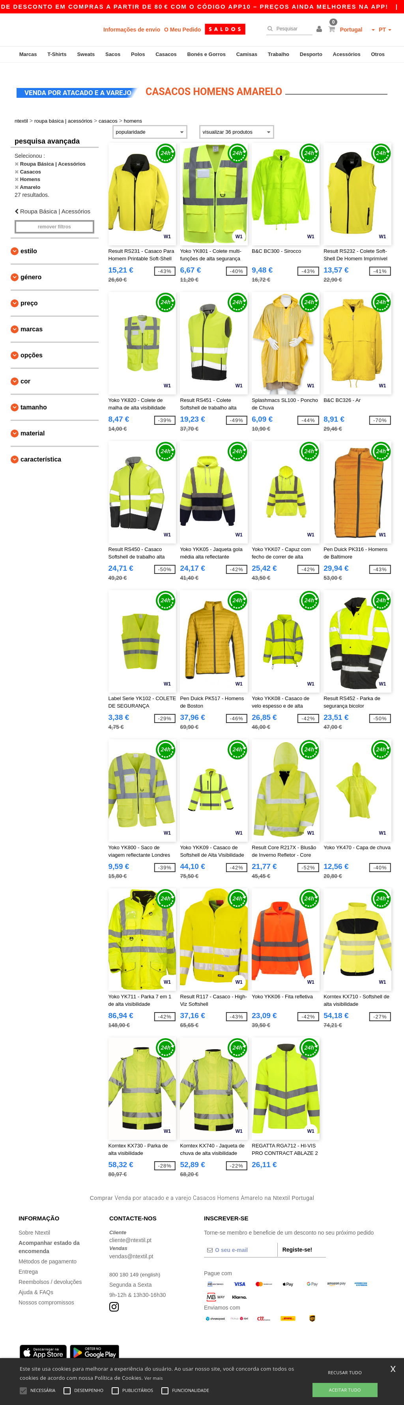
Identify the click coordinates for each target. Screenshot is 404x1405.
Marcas (28, 54)
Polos (138, 54)
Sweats (86, 54)
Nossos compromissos (46, 1294)
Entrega (28, 1264)
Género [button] (31, 269)
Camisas (246, 54)
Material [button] (33, 425)
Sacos (112, 54)
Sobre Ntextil (34, 1225)
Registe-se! (297, 1242)
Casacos (165, 54)
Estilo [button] (29, 243)
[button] (320, 29)
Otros (378, 54)
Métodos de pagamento (48, 1253)
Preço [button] (29, 295)
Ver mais (153, 1378)
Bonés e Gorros (206, 54)
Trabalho (278, 54)
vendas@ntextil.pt (131, 1248)
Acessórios (347, 54)
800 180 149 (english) (136, 1266)
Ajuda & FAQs (36, 1284)
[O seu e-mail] (240, 1242)
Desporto (311, 54)
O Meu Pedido (182, 29)
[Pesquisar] (287, 29)
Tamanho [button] (34, 399)
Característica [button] (41, 451)
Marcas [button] (32, 321)
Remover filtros (54, 219)
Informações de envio (131, 29)
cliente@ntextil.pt (130, 1232)
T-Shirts (56, 54)
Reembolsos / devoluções (50, 1274)
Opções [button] (32, 347)
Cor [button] (25, 373)
